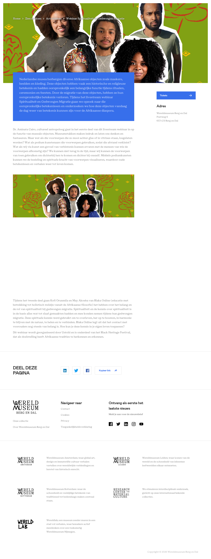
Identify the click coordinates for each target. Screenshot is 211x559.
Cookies (65, 415)
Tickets (163, 95)
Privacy (65, 421)
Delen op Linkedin (65, 370)
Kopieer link (104, 370)
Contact (65, 409)
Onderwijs (174, 8)
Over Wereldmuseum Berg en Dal (145, 8)
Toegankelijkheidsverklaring (76, 427)
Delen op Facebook (87, 370)
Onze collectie (20, 421)
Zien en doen (33, 18)
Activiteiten (53, 18)
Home (16, 18)
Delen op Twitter (76, 370)
